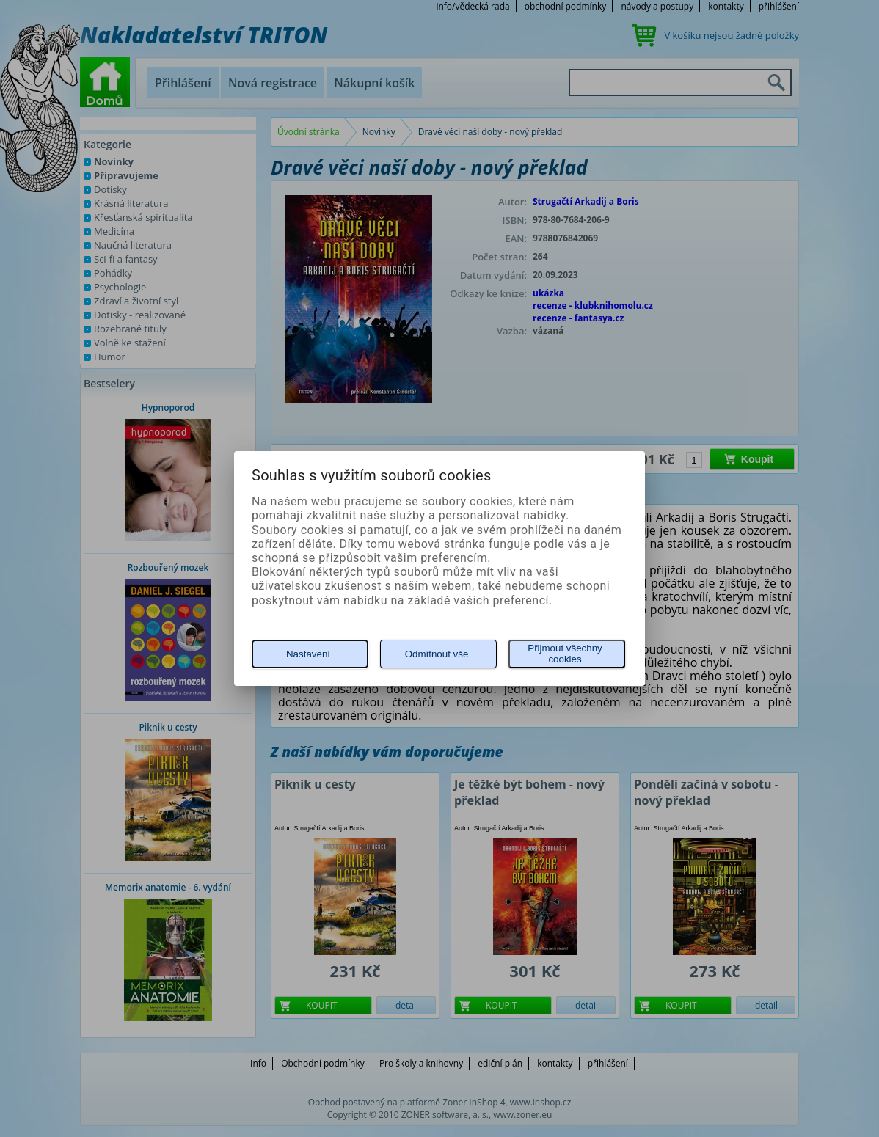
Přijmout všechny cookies (565, 654)
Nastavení (308, 653)
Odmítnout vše (437, 653)
